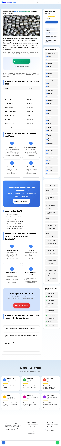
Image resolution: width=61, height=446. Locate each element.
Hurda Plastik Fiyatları (51, 263)
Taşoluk (49, 153)
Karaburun (49, 124)
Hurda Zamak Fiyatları (51, 260)
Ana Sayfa (36, 2)
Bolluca (49, 73)
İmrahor (49, 117)
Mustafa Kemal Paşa (50, 139)
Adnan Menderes (51, 53)
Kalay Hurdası (50, 325)
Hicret (48, 113)
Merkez (49, 60)
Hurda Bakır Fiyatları (50, 185)
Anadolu (49, 56)
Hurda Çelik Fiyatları (50, 208)
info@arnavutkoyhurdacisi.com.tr (50, 424)
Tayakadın (49, 157)
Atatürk (49, 63)
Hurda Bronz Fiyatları (51, 243)
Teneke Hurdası (50, 321)
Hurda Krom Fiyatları (50, 205)
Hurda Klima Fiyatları (51, 257)
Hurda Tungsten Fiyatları (49, 217)
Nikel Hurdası (50, 300)
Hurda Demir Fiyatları (51, 202)
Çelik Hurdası (50, 307)
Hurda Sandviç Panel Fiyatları (51, 279)
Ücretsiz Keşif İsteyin (21, 305)
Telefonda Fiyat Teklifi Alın (51, 22)
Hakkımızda (51, 2)
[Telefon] (3, 442)
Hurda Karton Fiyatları (51, 270)
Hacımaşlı (49, 100)
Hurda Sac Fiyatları (50, 253)
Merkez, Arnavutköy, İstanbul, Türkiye (50, 429)
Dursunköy (49, 90)
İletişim (58, 2)
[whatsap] (57, 442)
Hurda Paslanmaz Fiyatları (50, 198)
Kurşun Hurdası (50, 315)
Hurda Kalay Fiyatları (51, 228)
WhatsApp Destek (49, 427)
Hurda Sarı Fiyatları (50, 246)
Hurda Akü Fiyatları (50, 250)
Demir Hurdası (50, 318)
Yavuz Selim (50, 167)
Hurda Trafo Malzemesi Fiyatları (51, 232)
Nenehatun (49, 143)
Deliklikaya (49, 87)
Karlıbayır (49, 127)
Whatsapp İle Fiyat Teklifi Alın (21, 61)
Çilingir (49, 83)
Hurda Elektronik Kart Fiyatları (51, 274)
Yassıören (49, 164)
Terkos (48, 160)
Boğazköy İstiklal (51, 80)
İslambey (49, 120)
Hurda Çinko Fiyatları (51, 222)
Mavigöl (49, 130)
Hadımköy (49, 103)
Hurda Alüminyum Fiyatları (50, 189)
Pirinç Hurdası (50, 296)
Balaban (49, 70)
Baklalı (48, 66)
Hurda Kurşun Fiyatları (51, 225)
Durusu (49, 93)
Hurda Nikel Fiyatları (50, 240)
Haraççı (49, 107)
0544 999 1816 (49, 422)
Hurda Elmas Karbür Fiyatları (50, 213)
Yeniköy (49, 170)
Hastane (49, 110)
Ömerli (48, 147)
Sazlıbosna (49, 150)
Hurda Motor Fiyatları (51, 236)
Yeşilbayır (49, 174)
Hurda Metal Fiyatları (51, 267)
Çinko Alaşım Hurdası (50, 311)
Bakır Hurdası (50, 293)
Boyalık (49, 76)
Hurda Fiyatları (44, 2)
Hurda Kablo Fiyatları (51, 193)
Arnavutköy (8, 2)
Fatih (48, 97)
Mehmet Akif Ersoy (50, 134)
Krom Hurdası (50, 303)
